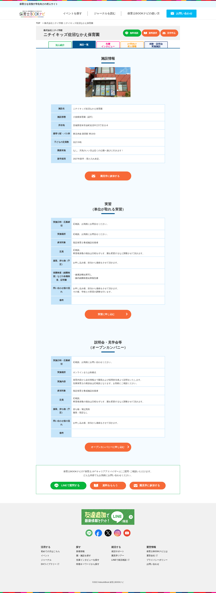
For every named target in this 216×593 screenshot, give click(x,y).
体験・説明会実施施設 (156, 45)
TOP (38, 23)
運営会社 (151, 555)
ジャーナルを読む (105, 13)
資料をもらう (106, 485)
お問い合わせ (184, 13)
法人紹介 (60, 45)
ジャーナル (46, 560)
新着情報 (80, 551)
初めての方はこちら (50, 551)
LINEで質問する (67, 485)
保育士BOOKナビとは (157, 551)
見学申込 (169, 33)
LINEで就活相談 (119, 560)
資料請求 (150, 33)
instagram (117, 532)
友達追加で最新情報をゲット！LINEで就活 (108, 517)
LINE (89, 532)
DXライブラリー (49, 564)
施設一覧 (84, 44)
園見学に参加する (147, 485)
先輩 (108, 45)
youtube (126, 532)
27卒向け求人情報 (132, 45)
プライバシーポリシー (157, 560)
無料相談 (131, 33)
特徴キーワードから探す (87, 564)
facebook (98, 532)
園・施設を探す (83, 555)
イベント (45, 555)
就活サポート (117, 551)
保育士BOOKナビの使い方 (143, 13)
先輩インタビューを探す (87, 560)
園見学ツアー (117, 555)
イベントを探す (72, 13)
